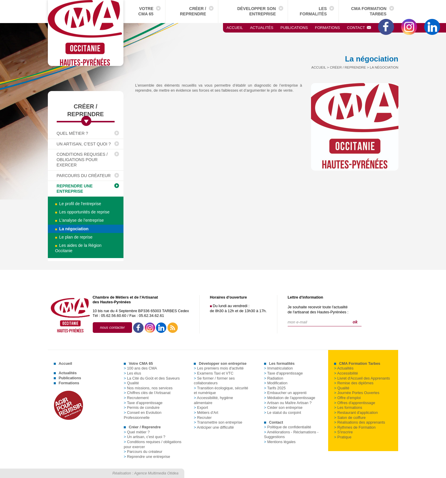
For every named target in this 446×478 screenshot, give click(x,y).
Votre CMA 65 (145, 11)
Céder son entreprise (283, 407)
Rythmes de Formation (354, 427)
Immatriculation (278, 368)
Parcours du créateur (84, 175)
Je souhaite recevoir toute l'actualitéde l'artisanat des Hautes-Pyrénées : (318, 309)
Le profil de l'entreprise (78, 203)
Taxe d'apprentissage (143, 403)
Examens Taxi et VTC (213, 373)
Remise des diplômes (353, 383)
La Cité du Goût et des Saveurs (152, 378)
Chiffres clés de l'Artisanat (147, 392)
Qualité (131, 383)
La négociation (72, 228)
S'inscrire (343, 432)
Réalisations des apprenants (359, 422)
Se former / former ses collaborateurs (214, 380)
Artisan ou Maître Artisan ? (288, 403)
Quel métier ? (72, 133)
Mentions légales (280, 442)
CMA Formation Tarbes (369, 11)
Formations (327, 27)
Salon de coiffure (350, 417)
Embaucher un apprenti (285, 392)
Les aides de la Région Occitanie (78, 248)
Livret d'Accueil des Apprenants (362, 378)
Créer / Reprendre (193, 11)
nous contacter (112, 327)
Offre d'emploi (347, 398)
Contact (359, 27)
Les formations (348, 407)
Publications (294, 27)
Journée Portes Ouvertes (356, 392)
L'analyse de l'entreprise (79, 220)
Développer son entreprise (256, 11)
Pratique (342, 437)
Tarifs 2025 (275, 388)
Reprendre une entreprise (75, 189)
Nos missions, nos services (148, 388)
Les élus (132, 373)
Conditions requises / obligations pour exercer (82, 160)
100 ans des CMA (140, 368)
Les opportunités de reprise (82, 212)
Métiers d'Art (206, 412)
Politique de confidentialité (287, 427)
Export (201, 407)
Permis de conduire (141, 407)
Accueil (235, 27)
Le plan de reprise (74, 237)
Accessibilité (346, 373)
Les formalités (313, 11)
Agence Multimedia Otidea (156, 473)
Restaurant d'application (356, 412)
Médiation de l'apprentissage (289, 398)
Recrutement (136, 398)
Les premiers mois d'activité (219, 368)
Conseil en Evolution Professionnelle (143, 415)
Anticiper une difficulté (214, 427)
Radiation (273, 378)
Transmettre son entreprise (218, 422)
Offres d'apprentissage (354, 403)
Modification (275, 383)
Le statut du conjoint (282, 412)
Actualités (261, 27)
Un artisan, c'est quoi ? (84, 144)
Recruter (202, 417)
